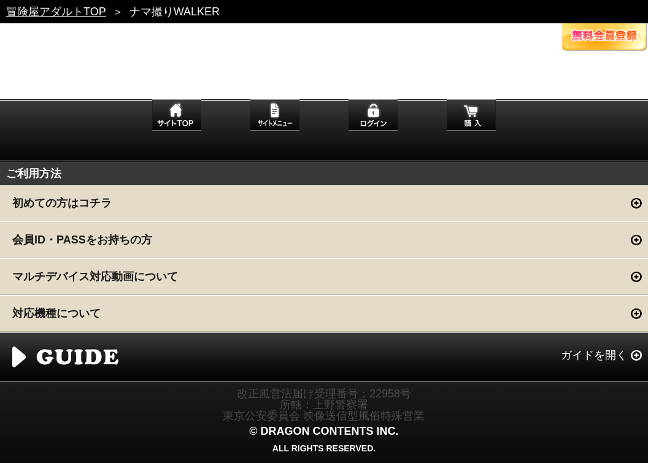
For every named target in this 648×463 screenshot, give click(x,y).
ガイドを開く (594, 355)
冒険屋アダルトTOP (56, 12)
